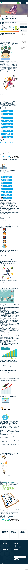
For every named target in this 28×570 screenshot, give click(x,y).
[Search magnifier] (18, 3)
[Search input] (13, 3)
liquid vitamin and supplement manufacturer (10, 482)
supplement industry (5, 334)
